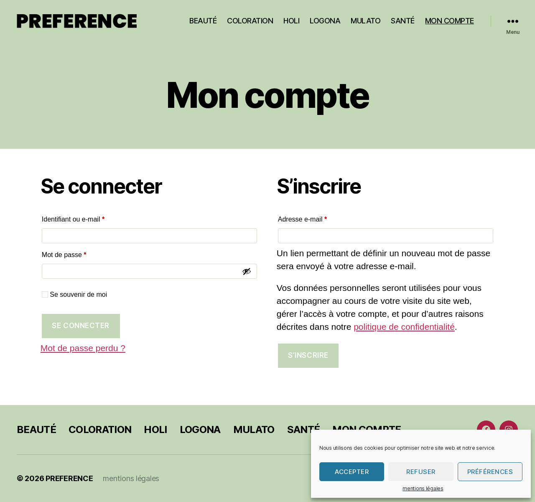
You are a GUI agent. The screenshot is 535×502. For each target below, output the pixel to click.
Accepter (352, 472)
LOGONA (325, 20)
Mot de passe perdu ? (83, 348)
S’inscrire (308, 355)
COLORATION (250, 20)
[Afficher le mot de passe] (246, 271)
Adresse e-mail (318, 218)
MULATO (365, 20)
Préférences (490, 472)
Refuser (421, 472)
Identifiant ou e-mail (89, 218)
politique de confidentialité (404, 326)
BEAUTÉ (203, 20)
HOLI (291, 20)
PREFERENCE (69, 478)
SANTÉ (403, 20)
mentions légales (423, 488)
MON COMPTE (449, 20)
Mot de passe (80, 253)
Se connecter (81, 325)
